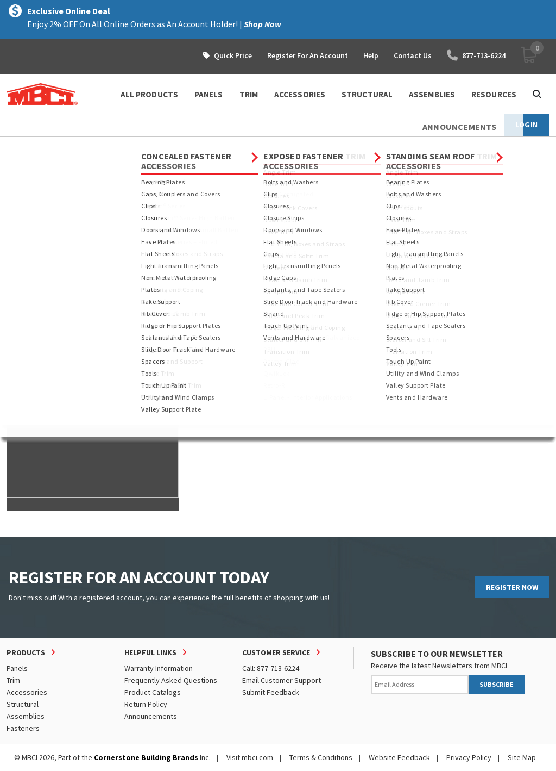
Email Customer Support (281, 680)
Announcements (150, 716)
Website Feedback (399, 757)
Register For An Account (307, 55)
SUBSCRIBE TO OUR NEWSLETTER (437, 653)
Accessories (27, 692)
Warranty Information (158, 668)
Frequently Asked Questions (170, 680)
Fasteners (23, 728)
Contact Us (413, 55)
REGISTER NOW (512, 587)
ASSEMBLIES (432, 94)
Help (370, 55)
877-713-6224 (476, 55)
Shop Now (262, 23)
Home (16, 147)
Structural (23, 704)
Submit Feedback (270, 692)
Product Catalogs (152, 692)
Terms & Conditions (320, 757)
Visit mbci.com (249, 757)
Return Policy (145, 704)
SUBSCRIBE (496, 684)
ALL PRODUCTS (149, 94)
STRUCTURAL (367, 94)
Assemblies (26, 716)
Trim (13, 680)
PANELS (208, 94)
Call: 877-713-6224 (270, 668)
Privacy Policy (468, 757)
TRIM (248, 94)
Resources (493, 94)
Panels (17, 668)
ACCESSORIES (299, 94)
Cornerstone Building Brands (146, 757)
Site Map (522, 757)
